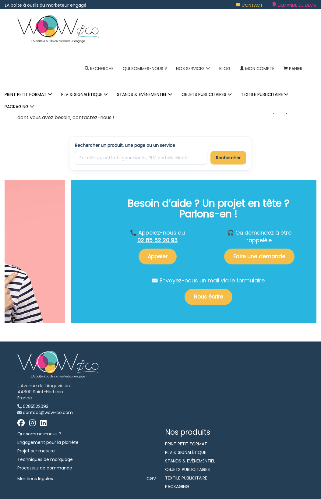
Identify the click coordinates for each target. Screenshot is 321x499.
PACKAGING (19, 107)
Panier (293, 68)
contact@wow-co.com (48, 412)
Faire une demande (259, 256)
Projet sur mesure (36, 451)
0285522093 (35, 406)
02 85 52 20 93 (157, 240)
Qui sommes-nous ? (145, 68)
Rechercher (228, 158)
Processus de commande (44, 468)
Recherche (99, 68)
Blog (225, 68)
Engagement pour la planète (48, 442)
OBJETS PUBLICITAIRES (207, 94)
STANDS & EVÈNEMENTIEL (144, 94)
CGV (151, 479)
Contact (249, 5)
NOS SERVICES (193, 68)
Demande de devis (294, 5)
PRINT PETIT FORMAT (28, 94)
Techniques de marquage (45, 459)
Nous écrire (208, 296)
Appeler (158, 256)
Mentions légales (35, 479)
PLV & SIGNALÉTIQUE (84, 94)
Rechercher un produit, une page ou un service (125, 145)
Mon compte (257, 68)
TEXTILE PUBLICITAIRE (264, 94)
